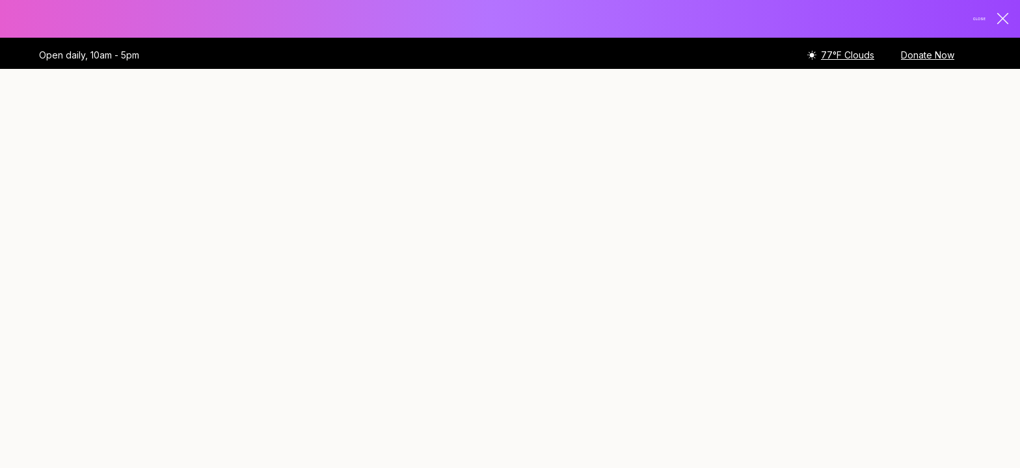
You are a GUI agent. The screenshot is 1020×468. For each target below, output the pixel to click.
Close (981, 19)
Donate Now (927, 56)
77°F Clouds (847, 56)
